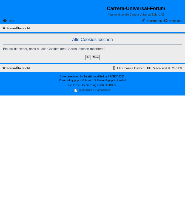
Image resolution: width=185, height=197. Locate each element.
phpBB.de (111, 85)
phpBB (78, 80)
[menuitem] (8, 21)
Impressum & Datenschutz (92, 90)
